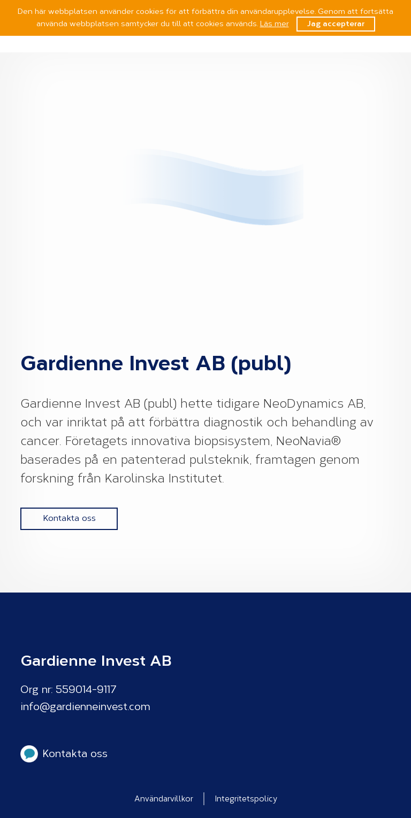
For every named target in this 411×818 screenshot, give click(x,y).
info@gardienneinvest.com (85, 706)
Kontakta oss (69, 518)
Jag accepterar (335, 23)
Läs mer (274, 23)
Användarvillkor (163, 799)
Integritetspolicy (246, 799)
